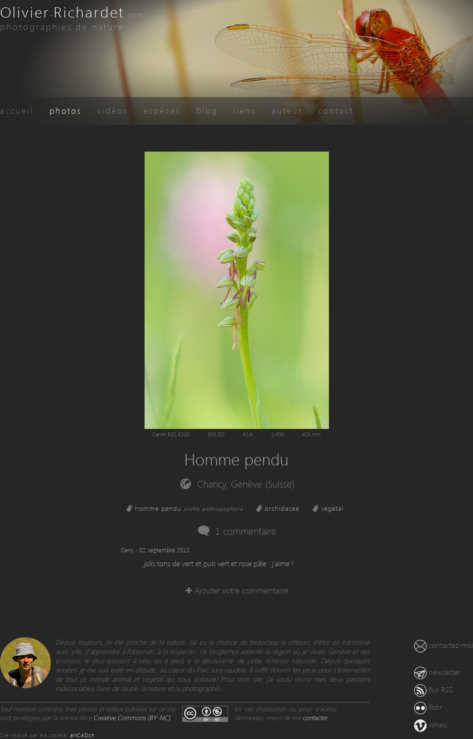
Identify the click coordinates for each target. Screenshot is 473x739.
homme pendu (189, 508)
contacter (315, 717)
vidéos (112, 110)
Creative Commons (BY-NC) (131, 717)
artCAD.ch (82, 735)
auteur (287, 110)
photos (65, 110)
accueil (17, 110)
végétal (332, 508)
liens (244, 110)
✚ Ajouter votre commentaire (236, 590)
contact (335, 110)
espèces (162, 110)
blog (207, 110)
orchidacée (282, 508)
